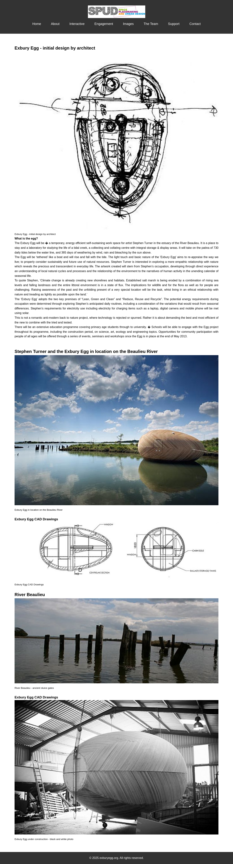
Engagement (103, 24)
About (55, 24)
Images (128, 24)
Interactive (76, 24)
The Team (151, 24)
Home (36, 24)
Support (173, 24)
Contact (195, 24)
